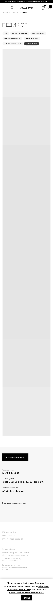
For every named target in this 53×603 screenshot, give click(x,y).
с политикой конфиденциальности (26, 592)
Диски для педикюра (19, 33)
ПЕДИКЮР (23, 13)
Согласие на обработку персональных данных (11, 559)
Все (6, 33)
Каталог (14, 13)
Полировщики (31, 43)
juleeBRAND (26, 7)
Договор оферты (8, 549)
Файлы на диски (38, 33)
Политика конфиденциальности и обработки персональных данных (15, 553)
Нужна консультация (15, 457)
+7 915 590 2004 (10, 473)
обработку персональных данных (28, 587)
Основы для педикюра (12, 38)
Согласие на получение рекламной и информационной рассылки (14, 567)
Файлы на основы (32, 38)
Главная (6, 13)
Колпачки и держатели (13, 43)
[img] (4, 7)
